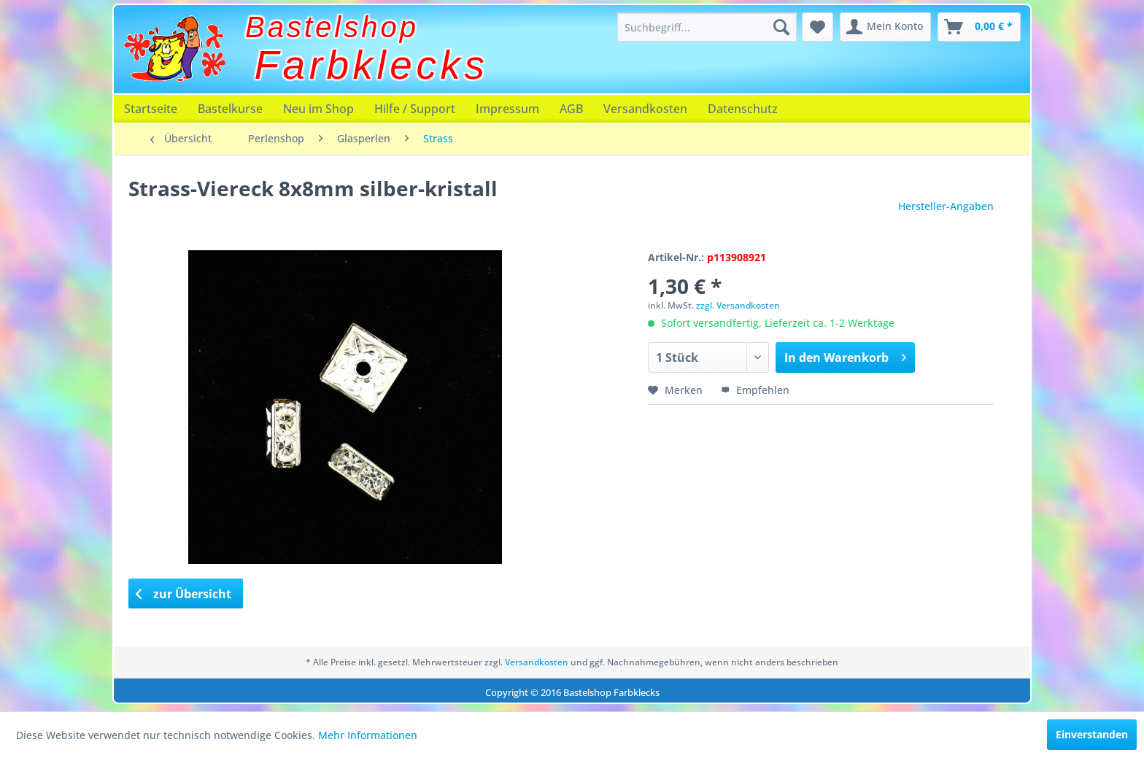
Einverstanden (1092, 734)
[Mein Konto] (885, 27)
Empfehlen (755, 390)
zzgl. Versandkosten (738, 305)
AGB (571, 109)
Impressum (507, 109)
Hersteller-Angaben (946, 206)
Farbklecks (372, 65)
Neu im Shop (318, 109)
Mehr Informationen (367, 735)
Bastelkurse (230, 109)
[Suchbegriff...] (707, 27)
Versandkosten (645, 109)
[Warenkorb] (979, 27)
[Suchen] (781, 27)
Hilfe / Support (414, 109)
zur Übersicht (184, 594)
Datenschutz (743, 109)
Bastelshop (332, 27)
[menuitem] (707, 27)
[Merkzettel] (817, 27)
